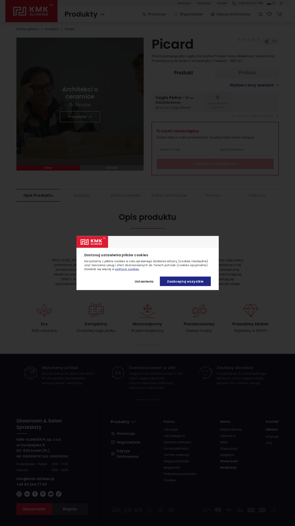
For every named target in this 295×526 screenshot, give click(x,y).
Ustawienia (144, 281)
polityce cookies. (127, 269)
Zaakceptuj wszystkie (185, 281)
